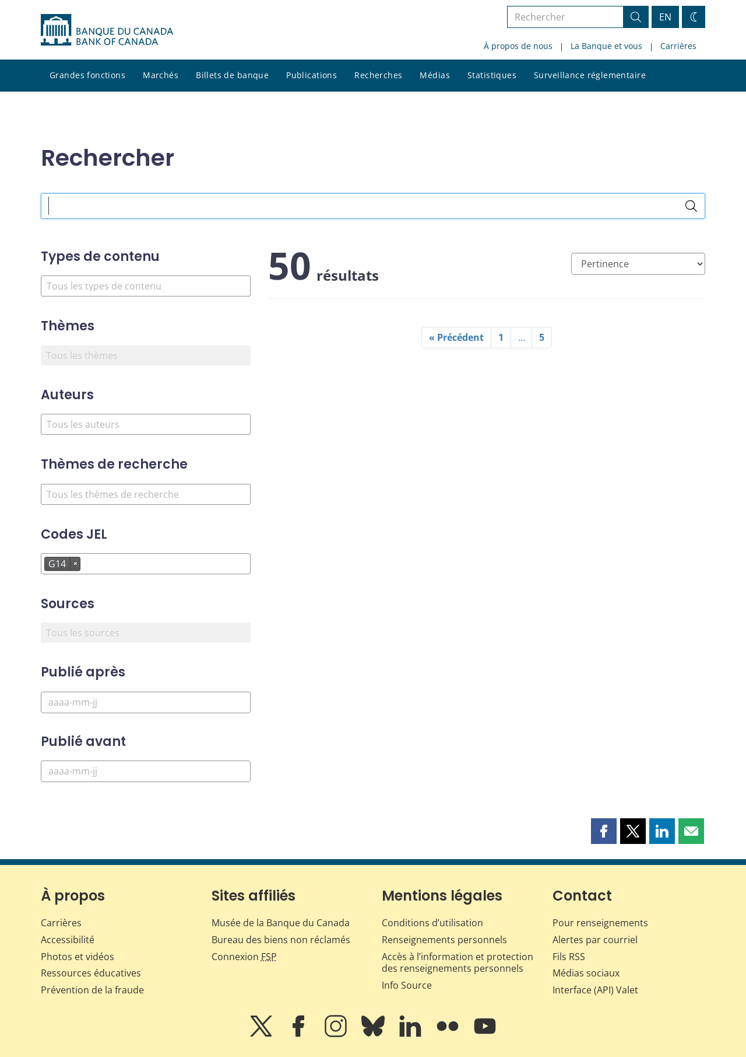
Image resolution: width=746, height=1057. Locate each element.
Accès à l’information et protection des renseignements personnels (457, 962)
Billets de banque (232, 75)
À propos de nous (518, 45)
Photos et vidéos (77, 956)
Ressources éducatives (91, 973)
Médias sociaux (586, 973)
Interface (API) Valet (595, 989)
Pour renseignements (600, 922)
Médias (435, 75)
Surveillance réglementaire (590, 75)
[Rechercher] (691, 206)
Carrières (678, 45)
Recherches (378, 75)
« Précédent (456, 337)
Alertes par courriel (595, 939)
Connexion (244, 956)
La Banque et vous (606, 45)
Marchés (160, 75)
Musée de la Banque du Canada (281, 922)
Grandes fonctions (87, 75)
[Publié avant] (146, 771)
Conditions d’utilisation (432, 922)
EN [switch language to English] (665, 17)
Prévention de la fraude (92, 989)
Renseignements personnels (444, 939)
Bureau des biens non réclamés (281, 939)
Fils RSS (569, 956)
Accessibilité (67, 939)
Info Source (407, 985)
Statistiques (491, 75)
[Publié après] (146, 702)
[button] (604, 831)
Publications (311, 75)
